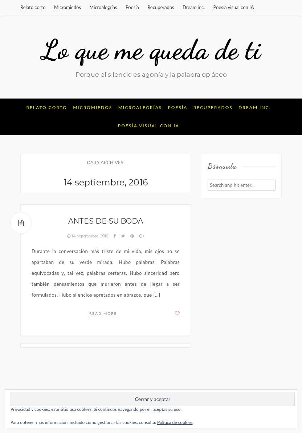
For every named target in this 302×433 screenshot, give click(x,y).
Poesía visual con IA (233, 7)
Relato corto (33, 7)
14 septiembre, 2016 (88, 235)
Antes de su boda (105, 221)
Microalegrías (103, 7)
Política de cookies (174, 422)
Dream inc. (194, 7)
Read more (103, 313)
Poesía (132, 7)
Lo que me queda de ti (151, 49)
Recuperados (160, 7)
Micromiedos (67, 7)
